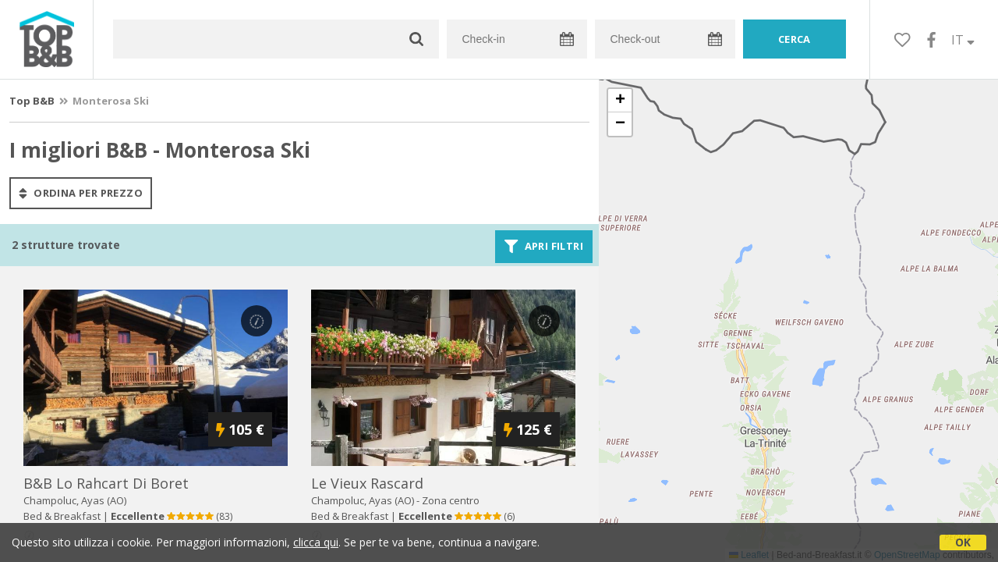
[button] (620, 100)
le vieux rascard (367, 483)
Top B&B (32, 101)
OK (963, 542)
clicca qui (315, 542)
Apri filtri (543, 247)
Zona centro (451, 500)
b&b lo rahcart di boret (106, 483)
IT (963, 39)
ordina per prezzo (81, 193)
